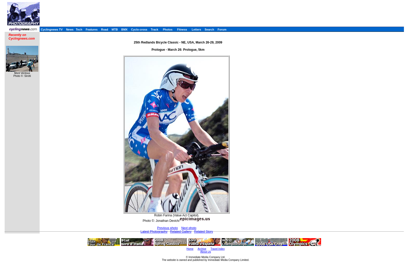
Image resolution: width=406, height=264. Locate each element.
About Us (205, 251)
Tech (79, 29)
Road (104, 29)
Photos (167, 29)
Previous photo (167, 228)
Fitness (182, 29)
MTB (115, 29)
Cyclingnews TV (51, 29)
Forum (222, 29)
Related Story (203, 231)
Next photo (188, 228)
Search (209, 29)
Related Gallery (181, 231)
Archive (202, 248)
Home (189, 248)
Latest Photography (154, 231)
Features (92, 29)
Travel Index (218, 248)
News (70, 29)
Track (154, 29)
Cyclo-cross (139, 29)
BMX (124, 29)
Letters (196, 29)
